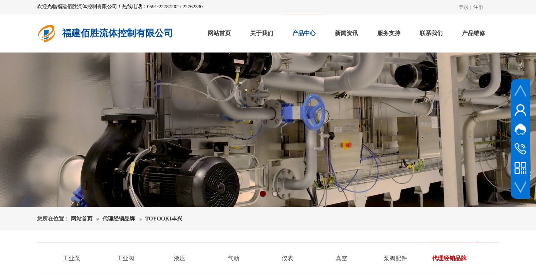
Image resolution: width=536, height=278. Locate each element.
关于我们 (261, 33)
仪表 (287, 258)
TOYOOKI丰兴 (163, 219)
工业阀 (125, 258)
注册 (478, 7)
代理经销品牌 (118, 219)
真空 (341, 258)
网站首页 (219, 33)
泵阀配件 (395, 258)
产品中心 (304, 33)
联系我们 (431, 33)
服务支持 (388, 33)
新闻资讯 (346, 33)
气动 (233, 258)
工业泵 (71, 258)
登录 (464, 7)
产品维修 (473, 33)
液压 (179, 258)
